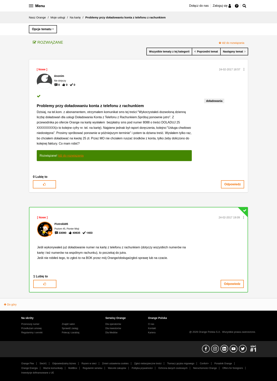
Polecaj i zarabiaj (70, 332)
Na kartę (75, 17)
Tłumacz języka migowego (180, 363)
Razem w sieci (89, 363)
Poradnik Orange (223, 363)
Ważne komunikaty (53, 368)
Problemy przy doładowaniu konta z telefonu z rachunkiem (90, 106)
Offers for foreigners (232, 368)
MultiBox (72, 368)
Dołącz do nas (199, 5)
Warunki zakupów (117, 368)
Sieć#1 (43, 363)
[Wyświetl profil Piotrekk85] (61, 223)
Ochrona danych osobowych (173, 368)
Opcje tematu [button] (41, 29)
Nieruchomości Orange (205, 368)
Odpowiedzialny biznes (64, 363)
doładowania (214, 100)
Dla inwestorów (113, 328)
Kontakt (152, 328)
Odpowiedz (232, 184)
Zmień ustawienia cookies (115, 363)
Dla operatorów (113, 324)
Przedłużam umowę (31, 328)
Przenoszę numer (30, 324)
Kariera (152, 332)
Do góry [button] (12, 304)
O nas (151, 324)
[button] (244, 69)
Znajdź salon (68, 324)
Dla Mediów (111, 332)
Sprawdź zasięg (70, 328)
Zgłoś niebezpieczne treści (148, 363)
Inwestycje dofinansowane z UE (37, 372)
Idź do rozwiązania (233, 42)
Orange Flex (27, 363)
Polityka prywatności (142, 368)
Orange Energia (29, 368)
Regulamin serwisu (92, 368)
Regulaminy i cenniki (32, 332)
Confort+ (204, 363)
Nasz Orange (37, 17)
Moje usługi (58, 17)
